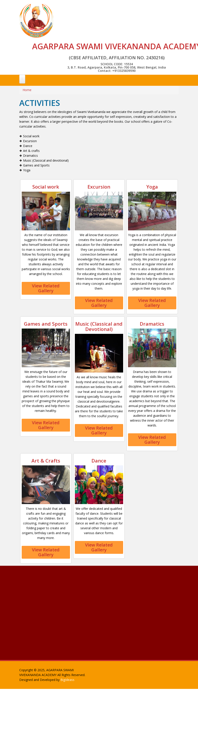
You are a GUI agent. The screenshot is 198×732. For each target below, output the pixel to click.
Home (27, 90)
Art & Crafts (45, 460)
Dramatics (152, 323)
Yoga (152, 186)
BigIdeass (67, 680)
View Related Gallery (46, 288)
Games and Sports (46, 323)
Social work (45, 186)
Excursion (98, 186)
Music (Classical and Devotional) (98, 326)
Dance (98, 460)
